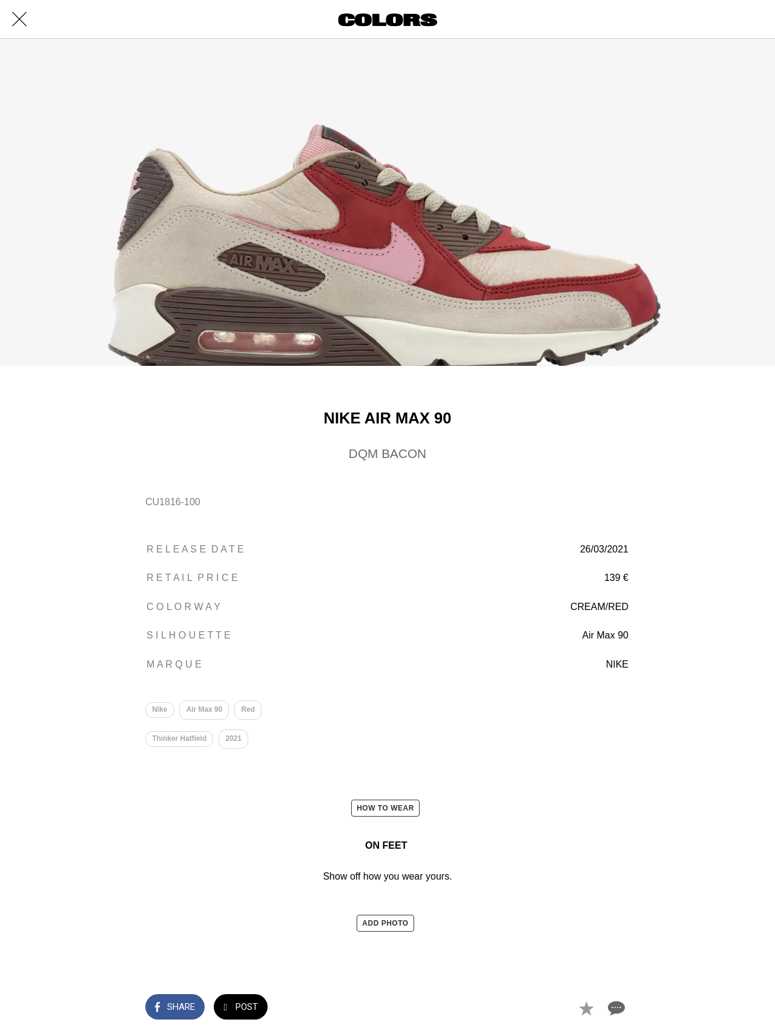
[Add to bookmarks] (586, 1008)
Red (249, 709)
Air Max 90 (204, 709)
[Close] (19, 19)
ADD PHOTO (385, 924)
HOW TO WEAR (385, 808)
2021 (234, 739)
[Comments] (615, 1008)
